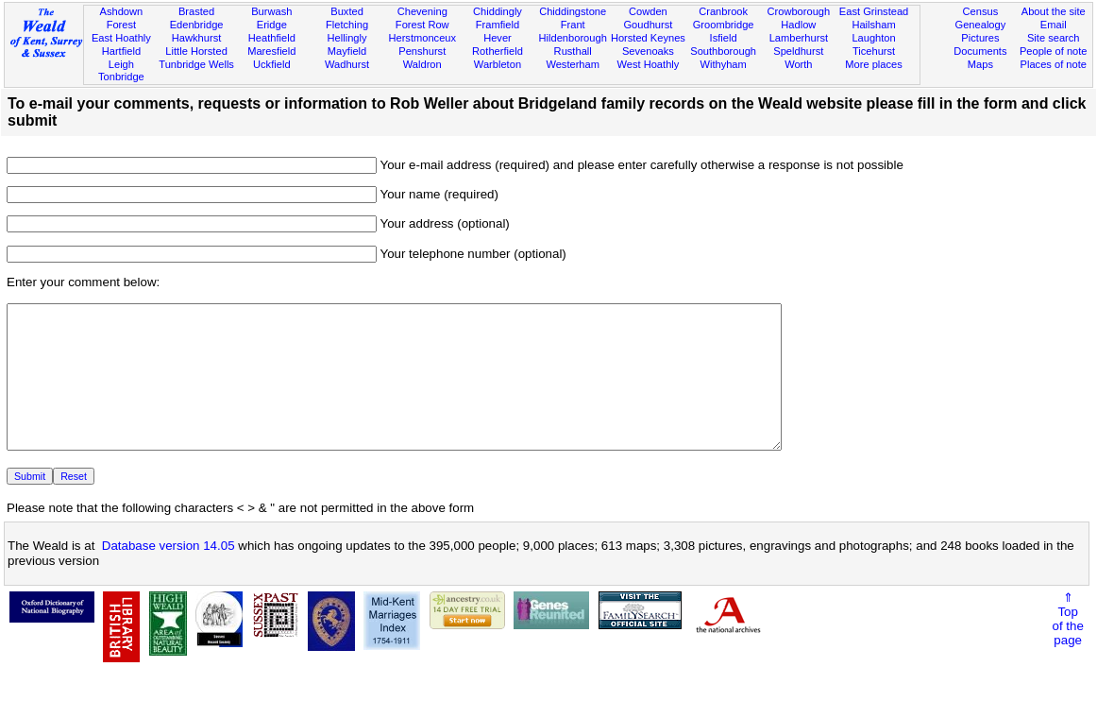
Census (981, 11)
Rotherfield (497, 51)
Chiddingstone (572, 11)
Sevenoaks (648, 51)
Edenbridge (197, 24)
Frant (573, 24)
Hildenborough (573, 37)
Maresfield (271, 51)
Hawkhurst (196, 37)
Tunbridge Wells (196, 64)
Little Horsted (196, 51)
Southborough (723, 51)
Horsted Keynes (648, 37)
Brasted (196, 11)
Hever (497, 37)
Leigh (121, 64)
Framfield (497, 24)
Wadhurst (347, 64)
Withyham (723, 64)
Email (1053, 24)
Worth (798, 64)
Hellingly (347, 37)
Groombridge (723, 24)
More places (874, 64)
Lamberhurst (798, 37)
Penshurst (422, 51)
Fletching (347, 24)
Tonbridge (121, 76)
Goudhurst (647, 24)
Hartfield (121, 51)
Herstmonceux (422, 37)
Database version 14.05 (168, 574)
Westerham (572, 64)
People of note (1054, 51)
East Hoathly (121, 37)
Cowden (648, 11)
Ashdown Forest (121, 18)
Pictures (980, 37)
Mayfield (347, 51)
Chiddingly (497, 11)
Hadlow (798, 24)
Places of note (1054, 64)
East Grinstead (873, 11)
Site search (1053, 37)
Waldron (422, 64)
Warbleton (497, 64)
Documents (980, 51)
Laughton (873, 37)
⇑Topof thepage (1068, 647)
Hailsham (873, 24)
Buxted (346, 11)
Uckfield (272, 64)
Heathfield (271, 37)
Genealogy (980, 24)
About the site (1053, 11)
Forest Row (422, 24)
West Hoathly (647, 64)
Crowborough (798, 11)
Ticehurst (873, 51)
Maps (980, 64)
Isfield (723, 37)
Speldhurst (798, 51)
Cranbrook (723, 11)
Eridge (272, 24)
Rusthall (573, 51)
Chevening (422, 11)
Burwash (271, 11)
